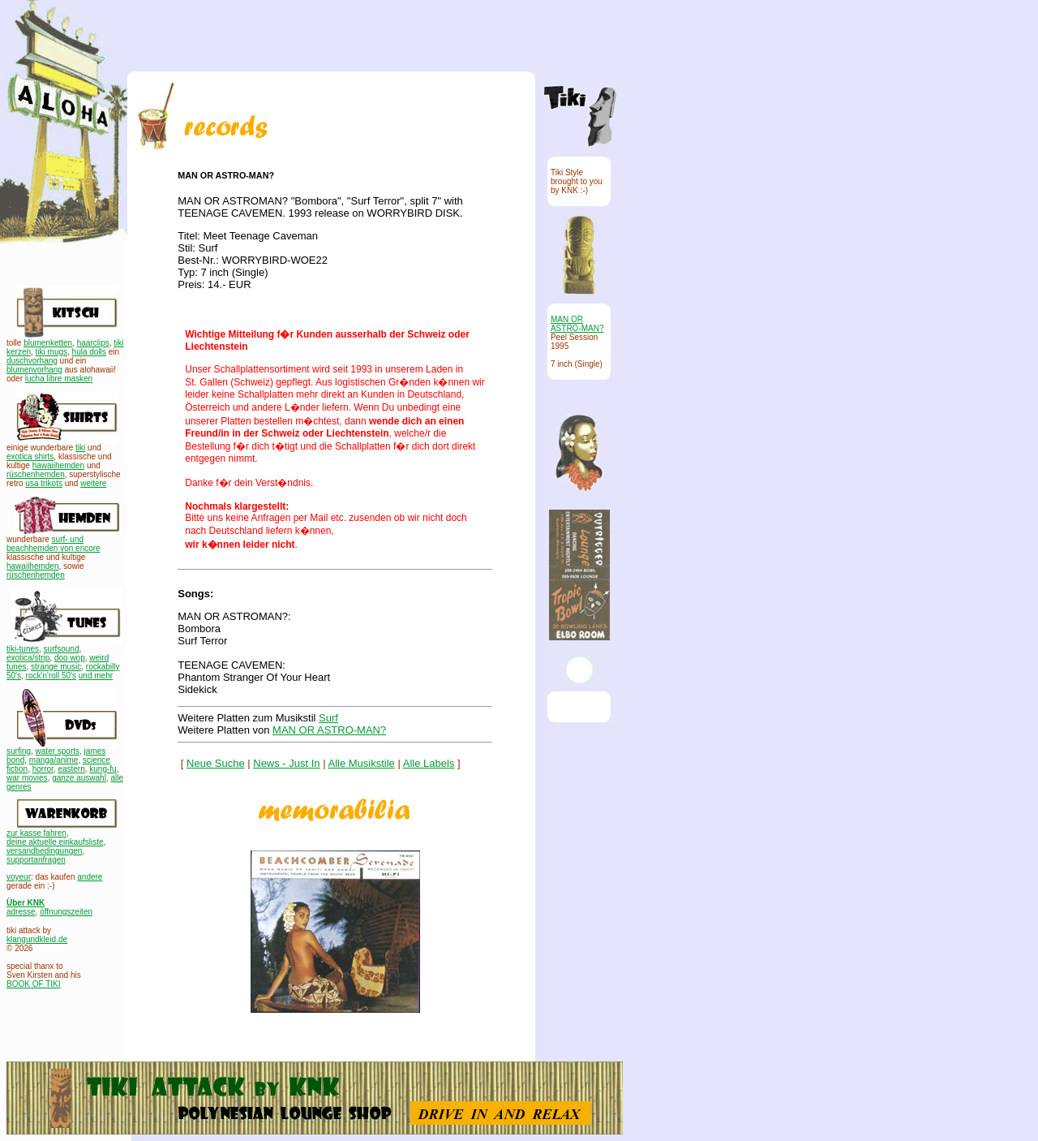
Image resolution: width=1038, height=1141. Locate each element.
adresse (21, 911)
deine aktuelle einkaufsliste (55, 841)
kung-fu (102, 768)
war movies (27, 777)
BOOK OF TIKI (33, 984)
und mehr (96, 675)
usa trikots (43, 483)
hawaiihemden (58, 465)
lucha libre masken (58, 378)
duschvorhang (32, 360)
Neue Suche (216, 763)
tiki (80, 447)
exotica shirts (30, 456)
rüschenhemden (35, 474)
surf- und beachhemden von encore (53, 544)
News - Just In (286, 763)
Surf (328, 718)
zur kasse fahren (36, 833)
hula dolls (89, 351)
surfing (18, 751)
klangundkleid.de (36, 939)
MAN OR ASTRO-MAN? (329, 730)
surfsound (61, 648)
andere (89, 876)
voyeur (18, 876)
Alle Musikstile (361, 763)
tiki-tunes (22, 648)
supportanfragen (36, 859)
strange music (56, 666)
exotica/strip (27, 657)
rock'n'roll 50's (51, 675)
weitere (93, 483)
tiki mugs (51, 351)
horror (43, 768)
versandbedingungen (44, 850)
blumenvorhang (34, 369)
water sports (57, 751)
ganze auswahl (79, 777)
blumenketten (48, 342)
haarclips (93, 342)
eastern (71, 768)
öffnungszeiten (66, 911)
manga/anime (54, 760)
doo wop (69, 657)
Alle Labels (429, 763)
